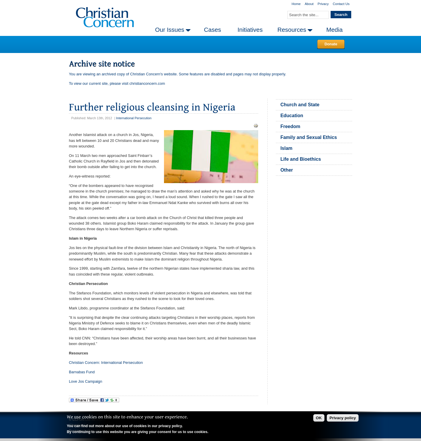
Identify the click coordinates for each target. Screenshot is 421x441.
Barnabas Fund (82, 372)
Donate (330, 44)
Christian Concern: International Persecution (106, 362)
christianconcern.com (147, 83)
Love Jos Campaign (85, 381)
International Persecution (133, 118)
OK (319, 418)
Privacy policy (342, 418)
